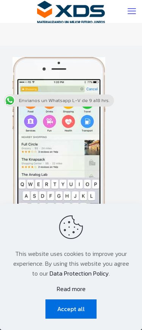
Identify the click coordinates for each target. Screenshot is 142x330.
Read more (71, 288)
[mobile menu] (131, 11)
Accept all (71, 308)
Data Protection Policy (79, 273)
